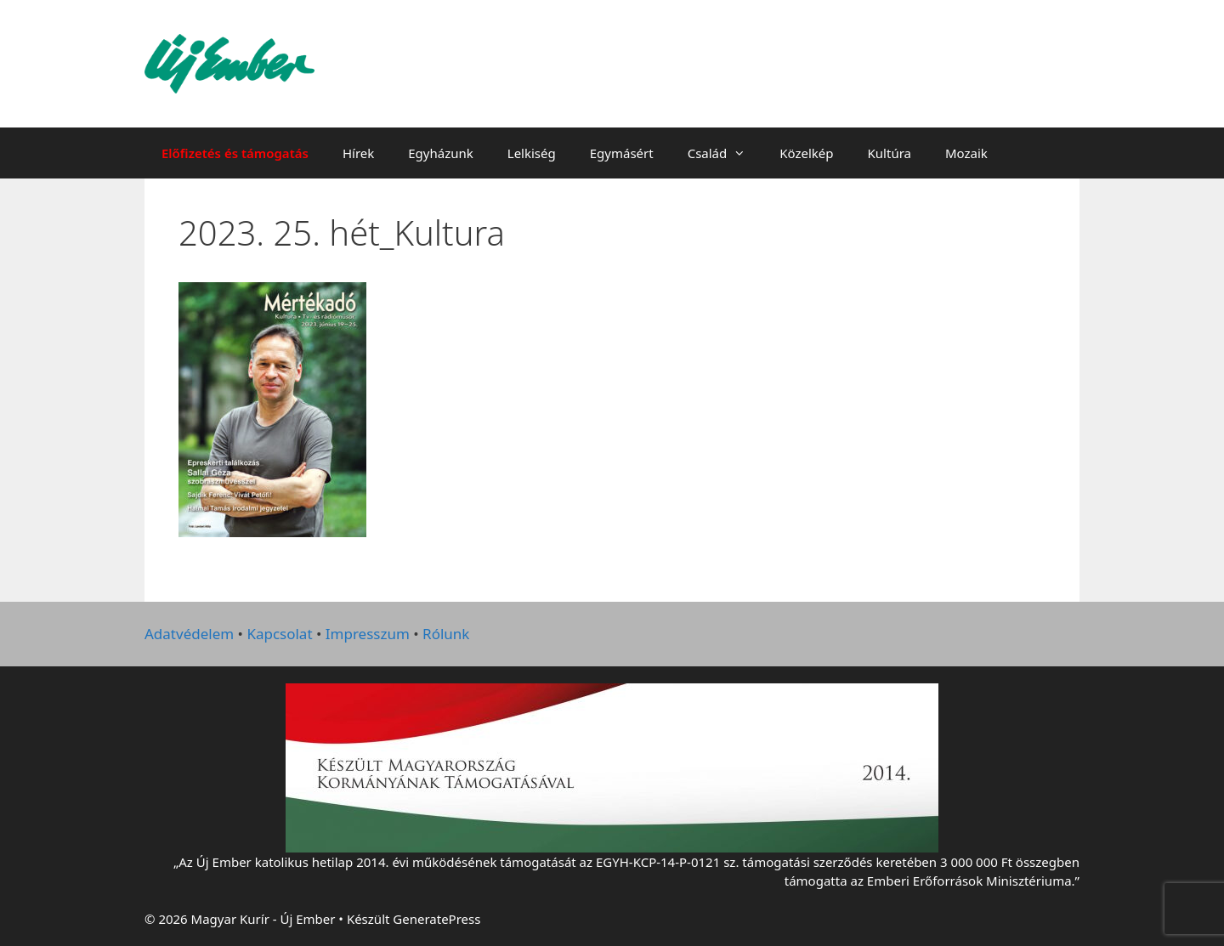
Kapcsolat (279, 633)
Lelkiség (531, 152)
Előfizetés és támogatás (235, 152)
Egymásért (622, 152)
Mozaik (966, 152)
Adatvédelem (189, 633)
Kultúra (889, 152)
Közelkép (806, 152)
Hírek (358, 152)
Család (725, 152)
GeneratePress (436, 918)
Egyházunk (440, 152)
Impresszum (368, 633)
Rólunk (445, 633)
